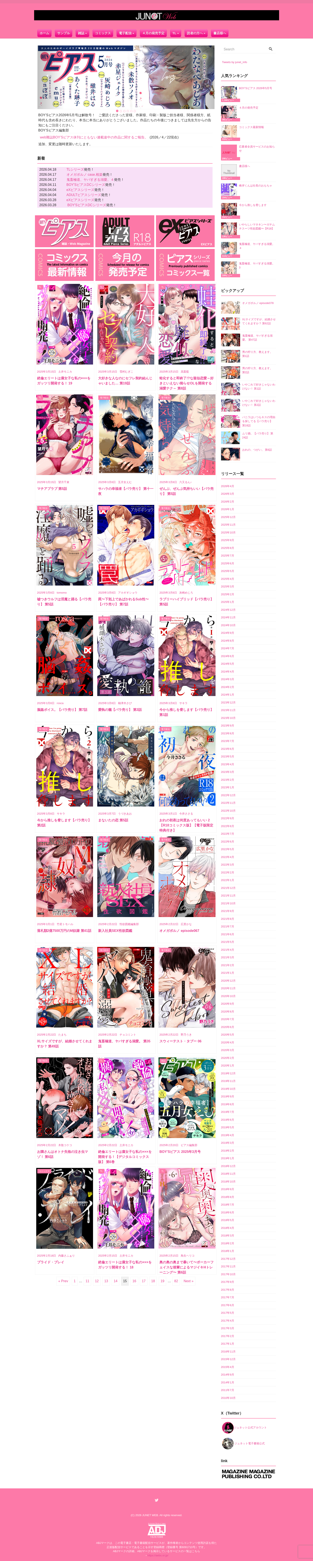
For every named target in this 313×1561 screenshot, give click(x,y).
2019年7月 (227, 1111)
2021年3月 (227, 956)
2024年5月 (227, 663)
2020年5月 (227, 1034)
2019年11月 (228, 1080)
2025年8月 (227, 547)
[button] (51, 76)
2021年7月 (227, 925)
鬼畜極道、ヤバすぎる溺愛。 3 (257, 264)
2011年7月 (227, 1389)
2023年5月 (227, 755)
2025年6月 (227, 562)
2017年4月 (227, 1319)
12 (97, 1280)
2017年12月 (228, 1258)
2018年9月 (227, 1188)
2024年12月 (228, 609)
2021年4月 (227, 948)
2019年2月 (227, 1149)
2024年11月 (228, 616)
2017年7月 (227, 1296)
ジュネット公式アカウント (244, 1426)
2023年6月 (227, 748)
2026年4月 (227, 485)
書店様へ (219, 31)
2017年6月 (227, 1304)
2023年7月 (227, 740)
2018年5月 (227, 1219)
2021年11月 (228, 895)
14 (115, 1280)
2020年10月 (228, 995)
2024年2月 (227, 686)
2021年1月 (227, 972)
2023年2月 (227, 778)
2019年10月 (228, 1088)
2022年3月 (227, 864)
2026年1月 (227, 508)
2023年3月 (227, 771)
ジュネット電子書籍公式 (243, 1442)
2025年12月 (228, 516)
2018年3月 (227, 1234)
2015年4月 (227, 1366)
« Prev (63, 1280)
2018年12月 (228, 1165)
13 (106, 1280)
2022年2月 (227, 871)
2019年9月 (227, 1095)
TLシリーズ (75, 168)
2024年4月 (227, 670)
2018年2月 (227, 1242)
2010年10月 (228, 1397)
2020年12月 (228, 979)
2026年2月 (227, 500)
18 (153, 1280)
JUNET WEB (150, 1514)
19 (162, 1280)
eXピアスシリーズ (81, 189)
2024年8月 (227, 639)
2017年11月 (228, 1265)
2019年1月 (227, 1157)
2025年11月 (228, 524)
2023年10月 (228, 717)
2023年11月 (228, 709)
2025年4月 (227, 578)
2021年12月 (228, 887)
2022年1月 (227, 879)
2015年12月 (228, 1358)
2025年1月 (227, 601)
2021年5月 (227, 941)
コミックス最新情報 (251, 126)
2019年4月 (227, 1134)
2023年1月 (227, 786)
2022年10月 (228, 809)
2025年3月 (227, 585)
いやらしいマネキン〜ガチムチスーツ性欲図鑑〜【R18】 (257, 225)
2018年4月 (227, 1227)
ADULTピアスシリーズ (84, 194)
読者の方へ (195, 31)
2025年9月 (227, 539)
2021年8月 (227, 918)
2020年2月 (227, 1057)
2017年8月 (227, 1288)
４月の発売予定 (153, 31)
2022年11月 (228, 802)
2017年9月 (227, 1281)
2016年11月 (228, 1350)
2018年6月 (227, 1211)
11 (87, 1280)
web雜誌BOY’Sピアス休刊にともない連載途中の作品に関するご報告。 (94, 136)
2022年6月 (227, 840)
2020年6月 (227, 1026)
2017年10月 (228, 1273)
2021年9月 (227, 910)
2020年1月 (227, 1064)
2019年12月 (228, 1072)
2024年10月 (228, 624)
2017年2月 (227, 1335)
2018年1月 (227, 1250)
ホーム (44, 31)
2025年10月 (228, 531)
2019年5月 (227, 1126)
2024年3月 (227, 678)
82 (176, 1280)
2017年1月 (227, 1343)
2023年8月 (227, 732)
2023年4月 (227, 763)
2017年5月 (227, 1312)
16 (134, 1280)
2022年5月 (227, 848)
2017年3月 (227, 1327)
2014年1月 (227, 1381)
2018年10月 (228, 1180)
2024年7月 (227, 647)
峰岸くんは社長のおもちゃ (255, 184)
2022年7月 (227, 833)
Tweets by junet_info (234, 61)
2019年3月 (227, 1142)
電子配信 (125, 31)
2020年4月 (227, 1041)
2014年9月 (227, 1374)
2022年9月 (227, 817)
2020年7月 (227, 1018)
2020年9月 (227, 1003)
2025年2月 (227, 593)
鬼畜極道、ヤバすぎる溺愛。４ (90, 179)
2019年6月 (227, 1118)
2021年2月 (227, 964)
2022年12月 (228, 794)
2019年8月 (227, 1103)
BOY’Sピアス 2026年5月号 (255, 87)
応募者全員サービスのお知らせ (257, 148)
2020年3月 (227, 1049)
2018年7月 (227, 1204)
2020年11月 (228, 987)
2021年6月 (227, 933)
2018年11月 (228, 1173)
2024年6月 (227, 655)
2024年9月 (227, 632)
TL (174, 31)
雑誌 (81, 31)
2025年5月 (227, 570)
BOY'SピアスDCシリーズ (86, 184)
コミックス (103, 31)
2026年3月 (227, 493)
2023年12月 (228, 701)
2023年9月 (227, 725)
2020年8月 (227, 1010)
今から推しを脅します (253, 204)
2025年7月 (227, 555)
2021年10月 (228, 902)
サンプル (63, 31)
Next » (188, 1280)
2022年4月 (227, 856)
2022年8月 (227, 825)
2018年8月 (227, 1196)
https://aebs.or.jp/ (157, 1554)
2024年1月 (227, 694)
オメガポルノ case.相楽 (85, 173)
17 (144, 1280)
